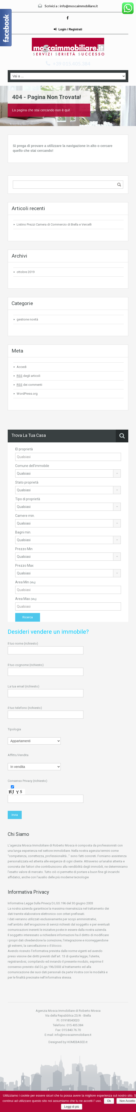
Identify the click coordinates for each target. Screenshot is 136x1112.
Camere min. (25, 516)
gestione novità (27, 319)
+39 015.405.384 (71, 63)
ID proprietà (24, 449)
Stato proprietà (26, 482)
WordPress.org (27, 393)
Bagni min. (23, 532)
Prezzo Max (24, 565)
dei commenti (29, 385)
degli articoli (28, 376)
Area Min (25, 582)
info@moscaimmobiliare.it (79, 6)
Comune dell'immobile (32, 466)
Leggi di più (71, 1106)
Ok (109, 1101)
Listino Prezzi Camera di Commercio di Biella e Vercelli (54, 224)
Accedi (22, 367)
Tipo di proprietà (27, 499)
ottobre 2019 (25, 272)
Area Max (26, 599)
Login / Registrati (68, 29)
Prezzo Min (24, 549)
